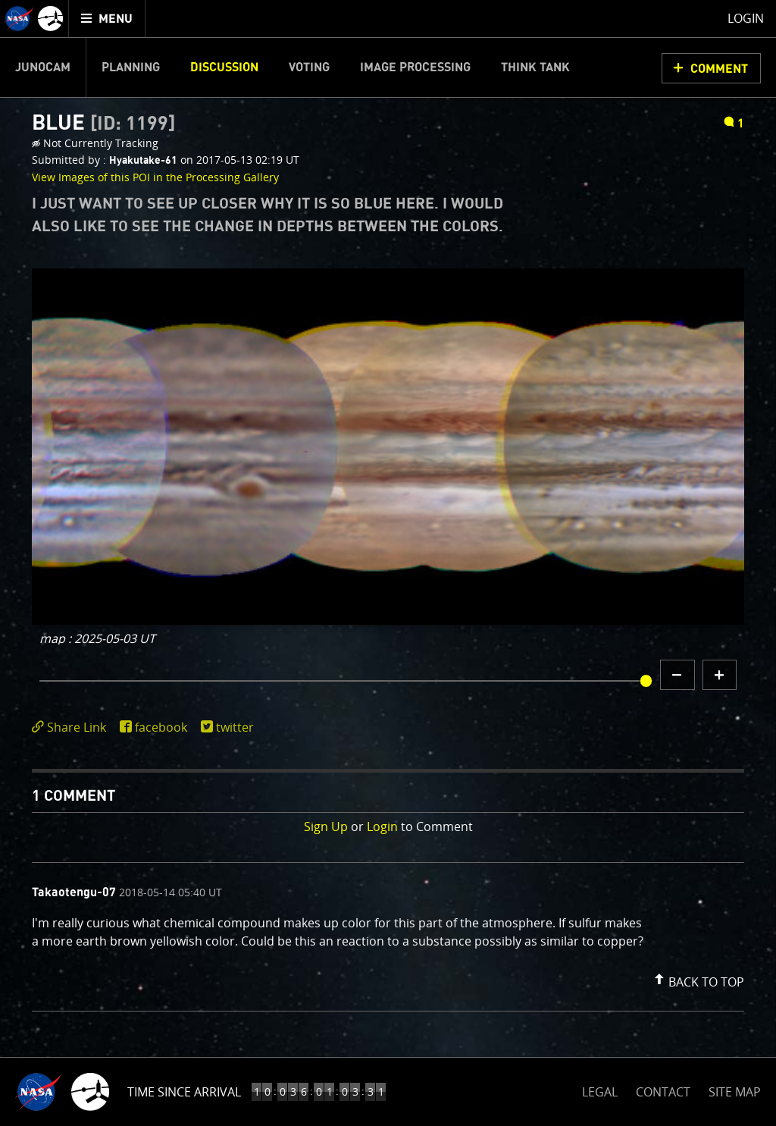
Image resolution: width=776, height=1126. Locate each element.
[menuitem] (107, 18)
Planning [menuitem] (131, 67)
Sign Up (326, 826)
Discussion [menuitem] (224, 67)
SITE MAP (735, 1092)
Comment (719, 69)
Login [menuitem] (746, 18)
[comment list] (388, 937)
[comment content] (388, 934)
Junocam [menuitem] (42, 67)
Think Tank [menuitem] (535, 67)
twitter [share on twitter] (235, 727)
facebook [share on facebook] (161, 727)
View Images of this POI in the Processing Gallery (155, 177)
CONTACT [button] (663, 1092)
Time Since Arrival (184, 1092)
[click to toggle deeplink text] (72, 728)
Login (382, 826)
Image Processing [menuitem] (415, 67)
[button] (697, 979)
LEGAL (599, 1089)
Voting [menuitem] (309, 67)
